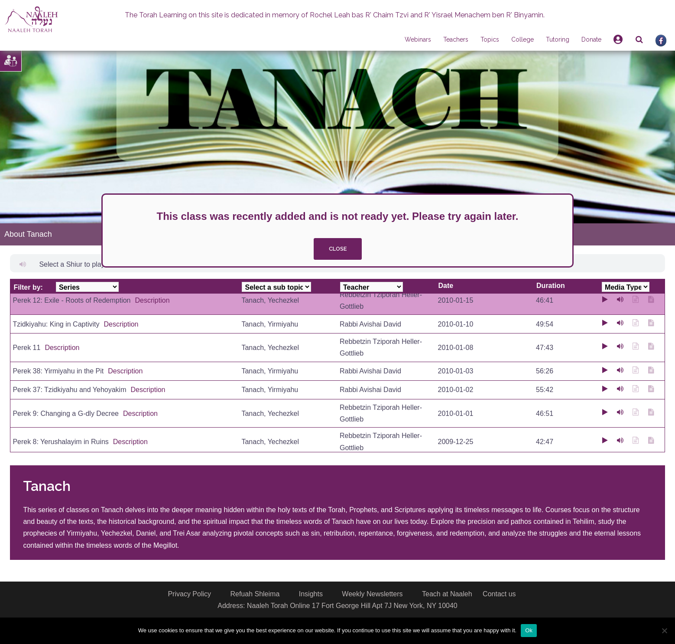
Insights (311, 594)
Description (152, 300)
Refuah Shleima (254, 594)
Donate (591, 39)
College (522, 39)
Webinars (418, 39)
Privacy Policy (189, 594)
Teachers (455, 39)
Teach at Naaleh (447, 594)
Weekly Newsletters (372, 594)
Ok (528, 630)
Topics (489, 39)
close (338, 248)
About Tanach (28, 234)
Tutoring (557, 39)
